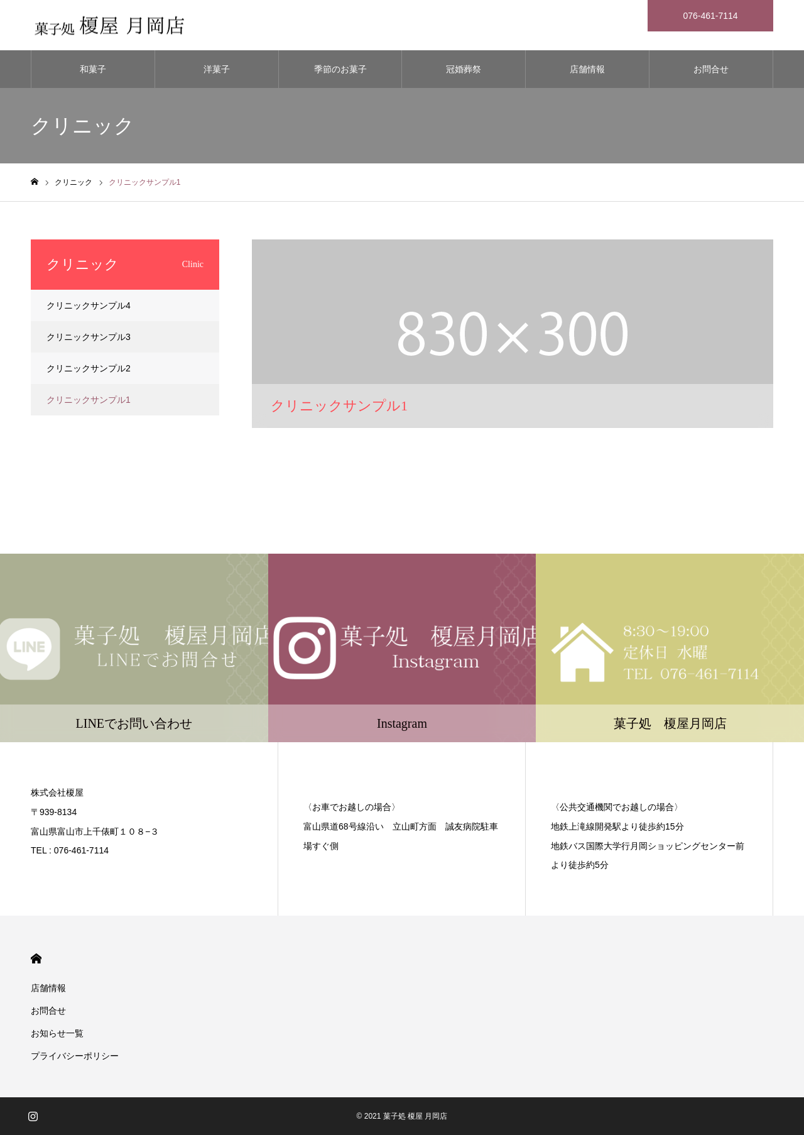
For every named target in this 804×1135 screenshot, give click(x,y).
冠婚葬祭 (463, 69)
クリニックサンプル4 (88, 305)
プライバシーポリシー (75, 1056)
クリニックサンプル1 (88, 400)
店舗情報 (587, 69)
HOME (36, 958)
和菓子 (93, 69)
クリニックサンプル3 (88, 337)
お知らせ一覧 (57, 1033)
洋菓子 (217, 69)
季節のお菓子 (340, 69)
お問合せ (711, 69)
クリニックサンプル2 (88, 368)
